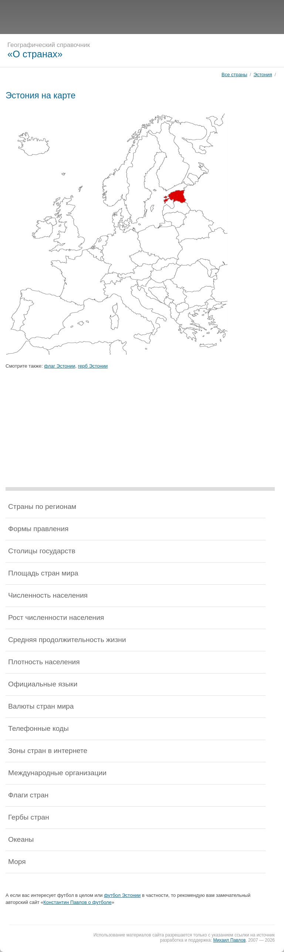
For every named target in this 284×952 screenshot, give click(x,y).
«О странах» (34, 54)
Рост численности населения (56, 617)
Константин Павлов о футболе (77, 902)
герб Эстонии (93, 366)
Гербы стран (28, 817)
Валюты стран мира (41, 706)
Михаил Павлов (229, 940)
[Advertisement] (142, 16)
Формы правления (38, 529)
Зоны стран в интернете (47, 750)
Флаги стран (28, 795)
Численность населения (48, 595)
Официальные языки (42, 684)
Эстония (262, 74)
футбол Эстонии (122, 895)
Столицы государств (41, 551)
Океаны (21, 839)
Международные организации (57, 773)
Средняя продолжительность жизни (67, 640)
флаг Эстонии (59, 366)
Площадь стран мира (43, 573)
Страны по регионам (42, 506)
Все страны (234, 74)
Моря (17, 861)
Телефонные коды (38, 728)
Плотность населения (44, 662)
